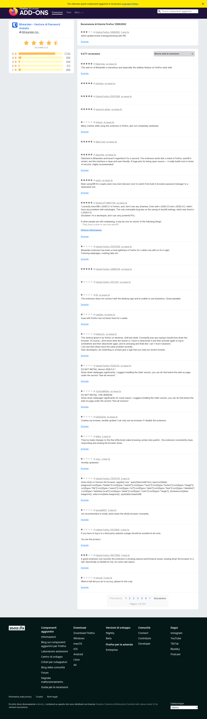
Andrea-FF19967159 (105, 203)
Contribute (144, 638)
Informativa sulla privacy (20, 696)
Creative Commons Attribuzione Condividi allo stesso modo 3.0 (126, 704)
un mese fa (111, 64)
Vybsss (99, 122)
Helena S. (100, 334)
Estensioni (57, 12)
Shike (98, 436)
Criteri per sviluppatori (54, 662)
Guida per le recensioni (54, 687)
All (74, 664)
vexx (98, 459)
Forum (45, 672)
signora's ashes (103, 109)
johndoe (99, 83)
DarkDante (101, 417)
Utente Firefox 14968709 (108, 269)
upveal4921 (101, 510)
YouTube (175, 638)
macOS (77, 643)
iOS (75, 648)
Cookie (39, 696)
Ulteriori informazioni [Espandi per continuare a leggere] (91, 230)
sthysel (99, 578)
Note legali (52, 696)
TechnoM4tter (102, 391)
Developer (144, 643)
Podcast (175, 654)
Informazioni (48, 636)
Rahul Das (100, 64)
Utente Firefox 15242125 (107, 365)
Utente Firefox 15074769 (108, 246)
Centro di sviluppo (52, 656)
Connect (143, 632)
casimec (99, 314)
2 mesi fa (106, 436)
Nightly (110, 632)
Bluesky (175, 648)
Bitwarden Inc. (30, 32)
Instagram (176, 632)
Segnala (85, 41)
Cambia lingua (177, 703)
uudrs (98, 180)
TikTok (174, 643)
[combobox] (177, 11)
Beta (108, 638)
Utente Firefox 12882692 (108, 32)
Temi (68, 12)
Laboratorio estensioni (54, 651)
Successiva (160, 598)
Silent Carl (100, 142)
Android (78, 654)
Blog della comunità (53, 667)
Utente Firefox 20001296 (108, 96)
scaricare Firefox (130, 4)
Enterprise (112, 649)
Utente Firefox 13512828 (107, 529)
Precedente (116, 598)
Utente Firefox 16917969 (108, 555)
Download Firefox (84, 632)
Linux (76, 659)
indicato (40, 704)
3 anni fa (125, 32)
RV (97, 295)
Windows (79, 638)
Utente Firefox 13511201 (107, 282)
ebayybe (100, 154)
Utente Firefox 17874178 (108, 478)
